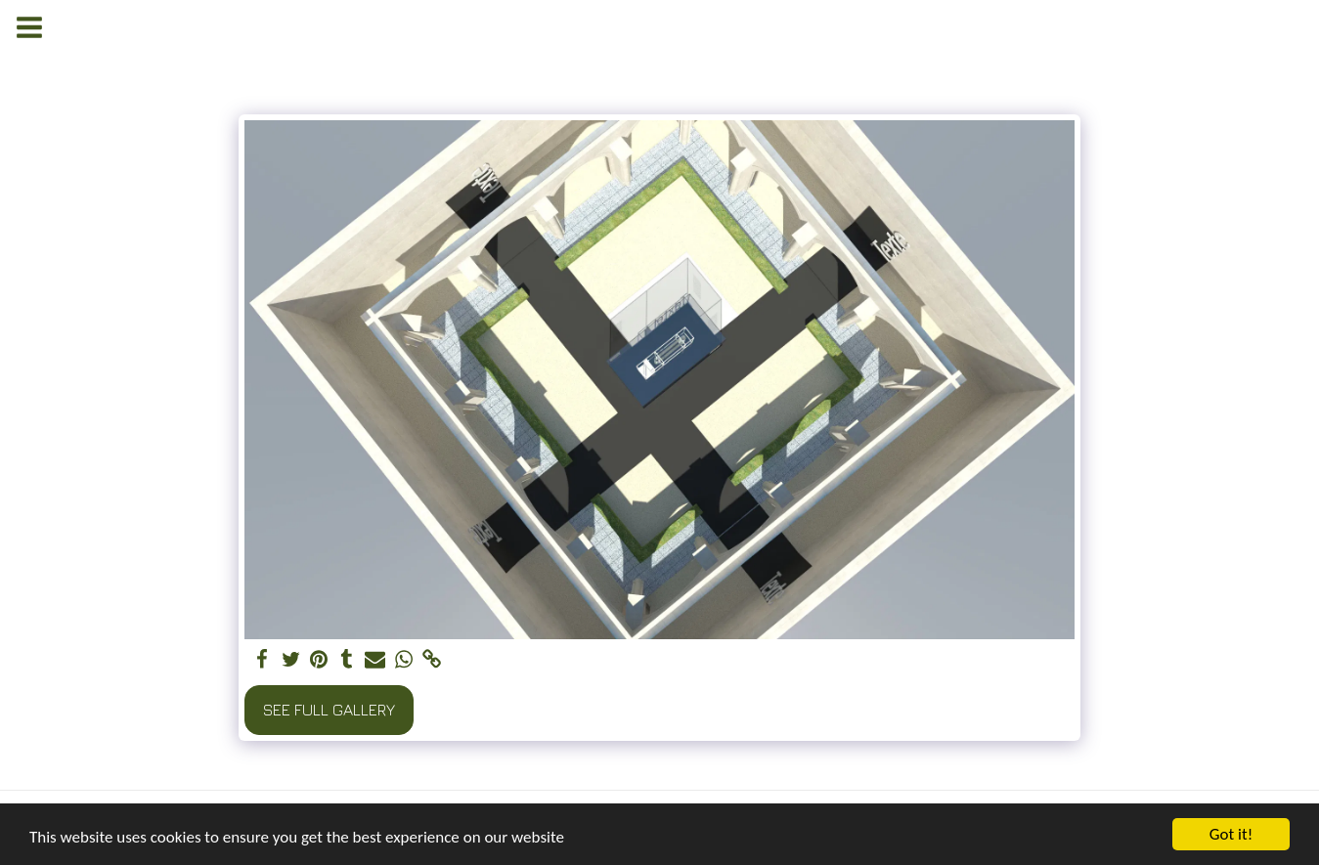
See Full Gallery (329, 709)
